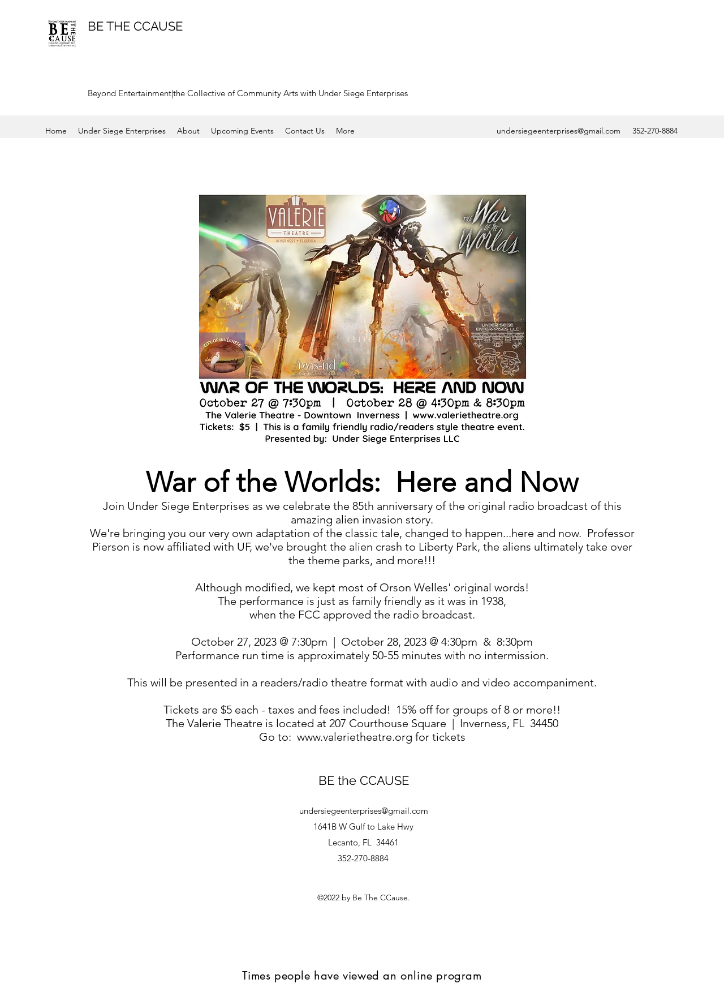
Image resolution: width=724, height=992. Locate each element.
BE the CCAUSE (363, 780)
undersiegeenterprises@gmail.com (558, 131)
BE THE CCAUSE (135, 26)
